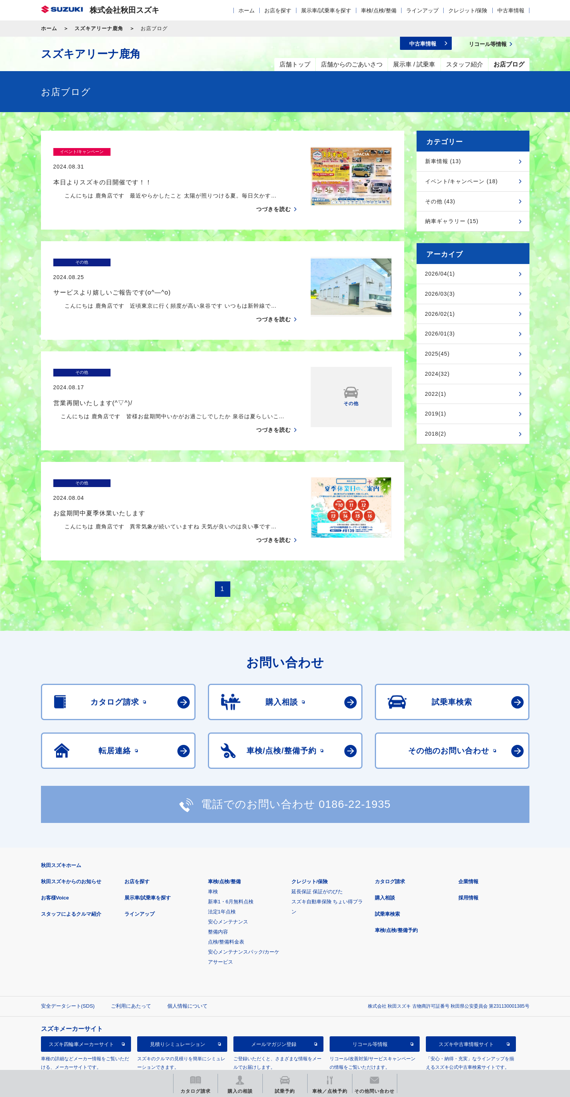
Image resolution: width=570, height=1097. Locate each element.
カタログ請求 (390, 851)
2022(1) (435, 394)
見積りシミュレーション (177, 1014)
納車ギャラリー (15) (452, 221)
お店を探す (277, 10)
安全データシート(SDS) (68, 976)
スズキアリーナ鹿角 (99, 28)
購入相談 (385, 867)
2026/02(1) (440, 314)
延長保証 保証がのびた (317, 861)
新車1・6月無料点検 (231, 871)
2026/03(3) (440, 294)
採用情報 (468, 867)
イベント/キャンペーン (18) (461, 181)
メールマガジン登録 (273, 1014)
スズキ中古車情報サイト (466, 1014)
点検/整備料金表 (226, 912)
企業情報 (468, 851)
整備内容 (218, 902)
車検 (213, 861)
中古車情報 (510, 10)
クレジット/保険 (468, 10)
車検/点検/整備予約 (396, 900)
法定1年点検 (222, 881)
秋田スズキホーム (61, 835)
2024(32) (437, 374)
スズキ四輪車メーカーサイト (81, 1014)
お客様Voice (55, 867)
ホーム (246, 10)
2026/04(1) (440, 274)
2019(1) (435, 414)
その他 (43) (440, 201)
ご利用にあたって (131, 976)
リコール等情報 (370, 1014)
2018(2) (435, 434)
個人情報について (187, 976)
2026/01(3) (440, 333)
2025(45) (437, 354)
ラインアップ (422, 10)
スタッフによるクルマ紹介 (71, 884)
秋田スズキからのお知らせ (71, 851)
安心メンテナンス (228, 891)
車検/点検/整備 (378, 10)
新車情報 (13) (443, 161)
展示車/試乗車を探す (326, 10)
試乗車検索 (387, 884)
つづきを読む (273, 194)
